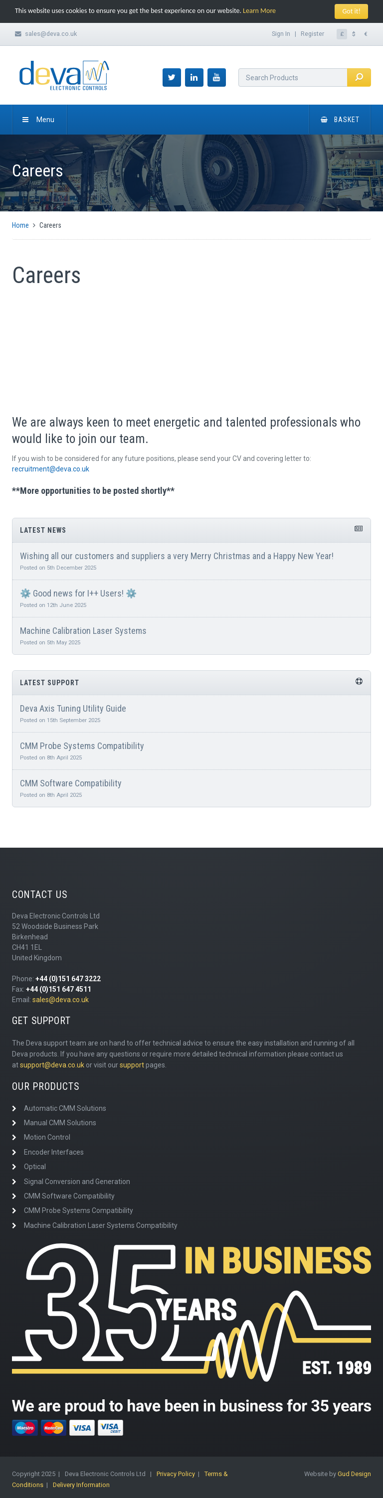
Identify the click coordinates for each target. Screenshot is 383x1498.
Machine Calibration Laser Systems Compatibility (101, 1225)
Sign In (281, 33)
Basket (340, 120)
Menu (38, 120)
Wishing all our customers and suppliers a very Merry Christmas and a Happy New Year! (177, 556)
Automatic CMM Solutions (65, 1108)
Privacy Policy (176, 1473)
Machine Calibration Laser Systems (83, 630)
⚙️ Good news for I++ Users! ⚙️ (78, 593)
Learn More (259, 10)
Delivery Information (81, 1485)
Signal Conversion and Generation (77, 1182)
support (132, 1065)
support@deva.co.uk (52, 1065)
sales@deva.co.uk (51, 33)
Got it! (351, 11)
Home (20, 225)
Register (312, 33)
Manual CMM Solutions (60, 1123)
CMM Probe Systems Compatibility (82, 746)
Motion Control (47, 1137)
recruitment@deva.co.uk (50, 469)
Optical (35, 1167)
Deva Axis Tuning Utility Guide (73, 708)
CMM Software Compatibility (71, 783)
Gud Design (354, 1473)
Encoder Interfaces (54, 1152)
